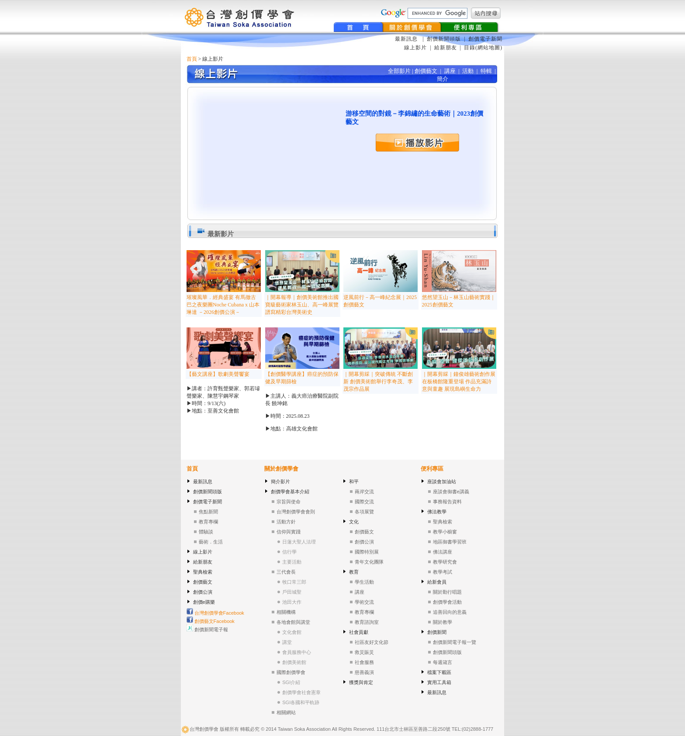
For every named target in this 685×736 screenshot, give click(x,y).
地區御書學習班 (450, 541)
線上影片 (415, 48)
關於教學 (442, 622)
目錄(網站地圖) (483, 48)
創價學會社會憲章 (301, 692)
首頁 (192, 59)
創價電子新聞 (485, 39)
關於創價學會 (281, 468)
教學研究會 (445, 561)
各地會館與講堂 (293, 622)
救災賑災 (364, 652)
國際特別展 (367, 551)
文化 (354, 521)
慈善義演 (364, 672)
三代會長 (286, 571)
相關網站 (286, 712)
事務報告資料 (447, 501)
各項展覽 (364, 511)
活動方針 (286, 521)
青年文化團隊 (369, 561)
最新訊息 (407, 39)
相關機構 (286, 612)
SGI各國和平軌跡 (300, 702)
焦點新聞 (208, 511)
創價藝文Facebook (211, 621)
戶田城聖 (291, 592)
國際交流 (364, 501)
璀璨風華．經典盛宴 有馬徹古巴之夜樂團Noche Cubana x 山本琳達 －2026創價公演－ (223, 304)
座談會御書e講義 (451, 491)
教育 (354, 571)
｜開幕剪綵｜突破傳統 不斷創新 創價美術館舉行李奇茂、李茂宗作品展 (378, 381)
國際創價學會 (291, 672)
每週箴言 (442, 662)
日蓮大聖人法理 (299, 541)
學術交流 (364, 602)
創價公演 (202, 592)
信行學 (289, 551)
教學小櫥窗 (445, 531)
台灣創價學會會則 (296, 511)
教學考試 (442, 571)
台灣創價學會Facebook (215, 613)
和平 (354, 481)
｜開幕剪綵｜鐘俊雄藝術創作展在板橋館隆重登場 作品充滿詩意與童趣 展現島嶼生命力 (458, 381)
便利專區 (432, 468)
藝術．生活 (211, 541)
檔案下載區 (439, 672)
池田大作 (291, 602)
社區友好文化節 (371, 642)
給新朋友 (445, 48)
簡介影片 (280, 481)
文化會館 (291, 632)
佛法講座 (442, 551)
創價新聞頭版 (445, 39)
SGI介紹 (291, 682)
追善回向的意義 (450, 612)
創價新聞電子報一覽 (454, 642)
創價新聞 (436, 632)
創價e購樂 (204, 602)
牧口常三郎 (294, 582)
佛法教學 (436, 511)
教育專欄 (208, 521)
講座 (359, 592)
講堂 (287, 642)
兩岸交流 (364, 491)
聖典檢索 (202, 571)
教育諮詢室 (367, 622)
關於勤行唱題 (447, 592)
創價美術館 (294, 662)
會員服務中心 (296, 652)
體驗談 (206, 531)
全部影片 (399, 71)
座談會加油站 (441, 481)
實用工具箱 (439, 682)
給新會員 (436, 582)
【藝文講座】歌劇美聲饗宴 (218, 374)
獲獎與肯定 (361, 682)
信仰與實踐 (289, 531)
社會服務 (364, 662)
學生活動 (364, 582)
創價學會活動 (447, 602)
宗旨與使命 (289, 501)
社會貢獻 (358, 632)
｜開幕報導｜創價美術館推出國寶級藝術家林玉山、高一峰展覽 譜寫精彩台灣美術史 (302, 304)
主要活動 (291, 561)
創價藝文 (202, 582)
